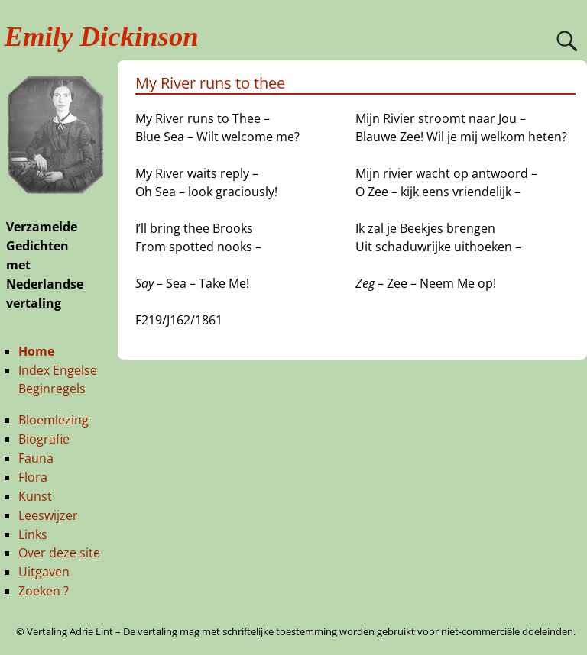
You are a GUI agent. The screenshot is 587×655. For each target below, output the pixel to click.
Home (36, 351)
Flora (32, 477)
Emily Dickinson (102, 36)
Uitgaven (44, 571)
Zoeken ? (43, 590)
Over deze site (59, 552)
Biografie (44, 439)
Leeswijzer (48, 515)
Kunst (35, 496)
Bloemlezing (53, 419)
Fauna (36, 458)
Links (32, 534)
